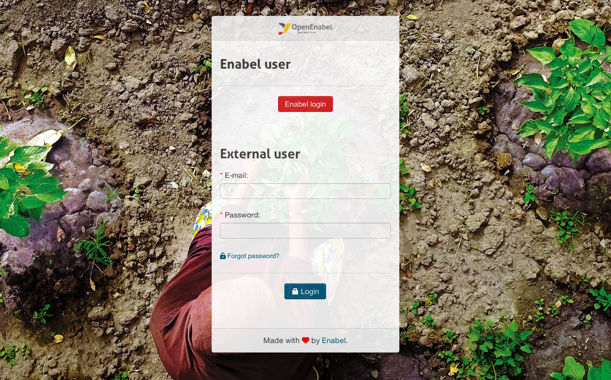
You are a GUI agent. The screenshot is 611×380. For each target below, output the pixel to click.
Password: (242, 215)
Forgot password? (250, 256)
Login (305, 291)
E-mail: (236, 175)
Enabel (334, 340)
